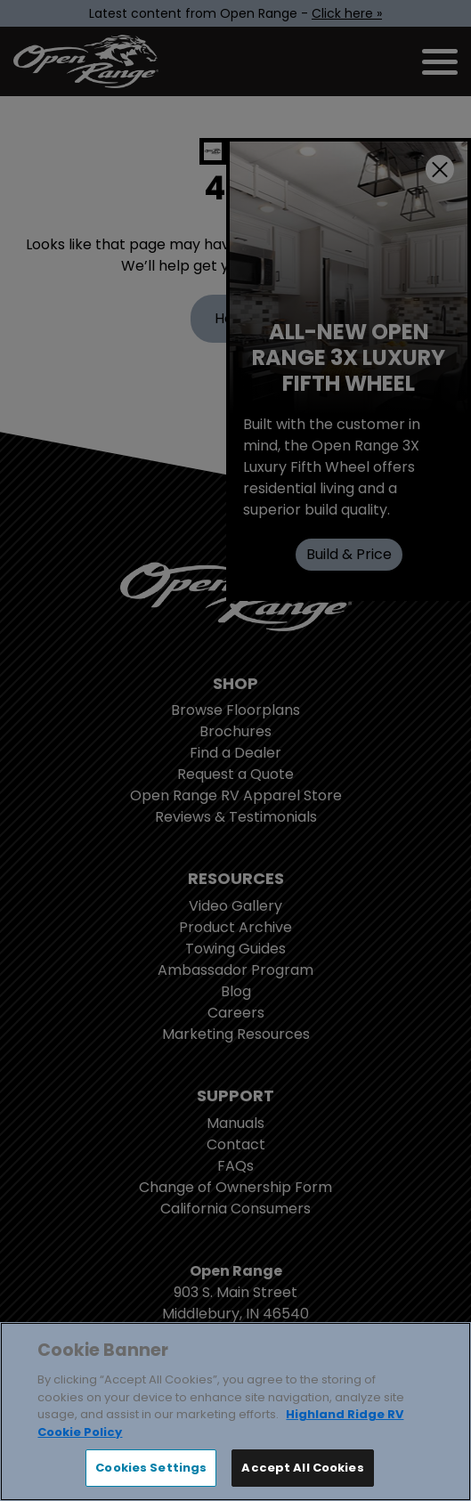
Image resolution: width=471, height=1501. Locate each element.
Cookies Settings (151, 1467)
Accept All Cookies (302, 1467)
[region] (235, 1411)
